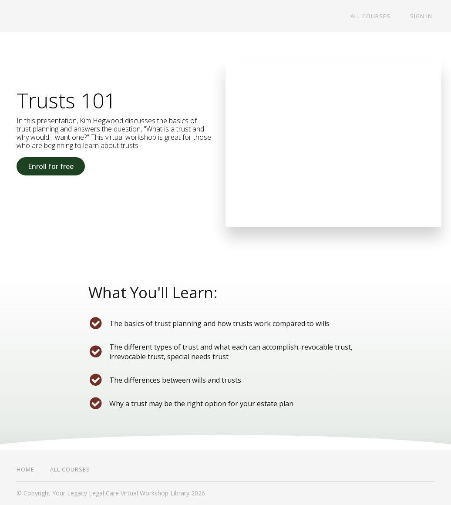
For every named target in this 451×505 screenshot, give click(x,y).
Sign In (423, 16)
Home (25, 469)
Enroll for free (51, 166)
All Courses (377, 16)
